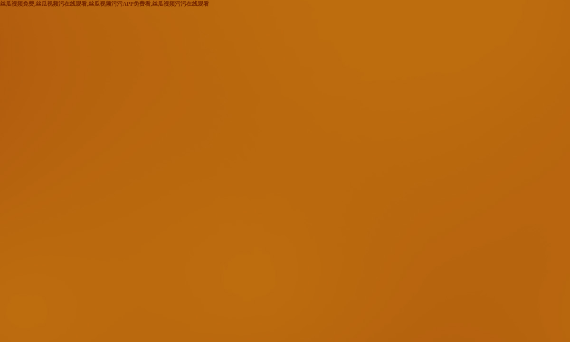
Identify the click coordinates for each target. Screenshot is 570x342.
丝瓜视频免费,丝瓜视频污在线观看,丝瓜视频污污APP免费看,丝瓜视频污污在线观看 (104, 3)
